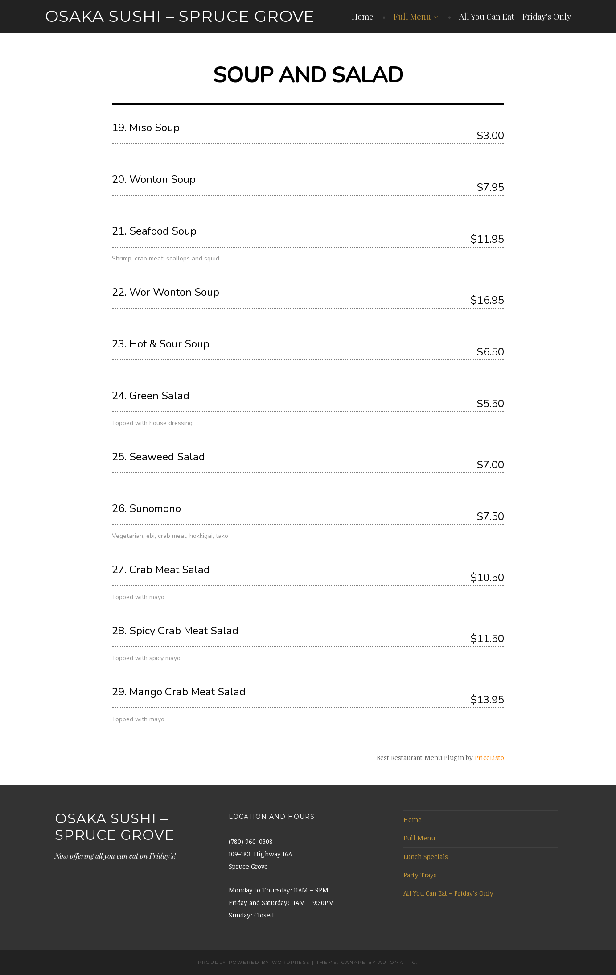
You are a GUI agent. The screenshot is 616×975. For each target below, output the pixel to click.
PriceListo (489, 757)
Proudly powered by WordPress (254, 962)
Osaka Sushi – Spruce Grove (180, 16)
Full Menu (412, 16)
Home (363, 16)
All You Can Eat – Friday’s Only (515, 16)
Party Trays (420, 875)
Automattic (397, 962)
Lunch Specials (425, 856)
